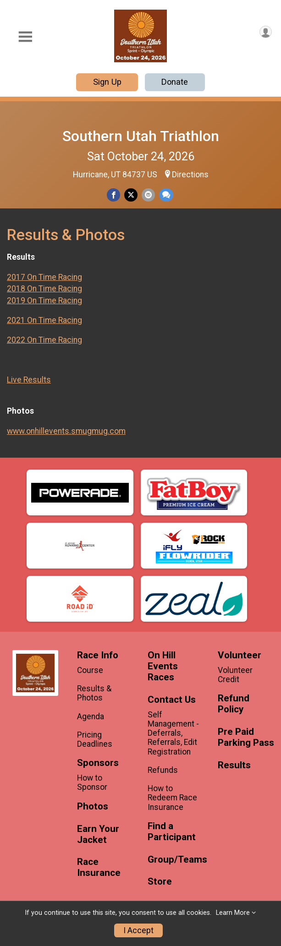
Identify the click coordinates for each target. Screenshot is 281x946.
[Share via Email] (148, 195)
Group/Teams (176, 859)
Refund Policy (233, 704)
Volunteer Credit (235, 675)
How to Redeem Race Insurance (172, 797)
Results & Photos (94, 693)
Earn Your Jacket (98, 834)
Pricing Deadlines (94, 739)
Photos (92, 806)
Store (160, 881)
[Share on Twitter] (131, 195)
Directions (190, 174)
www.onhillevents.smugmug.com (66, 431)
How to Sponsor (92, 782)
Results (234, 765)
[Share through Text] (166, 195)
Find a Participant (172, 831)
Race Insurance (99, 867)
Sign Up (107, 82)
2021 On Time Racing (44, 320)
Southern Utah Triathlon (140, 136)
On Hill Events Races (163, 666)
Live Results (29, 379)
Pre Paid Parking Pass (246, 737)
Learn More (233, 913)
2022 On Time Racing (44, 339)
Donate (174, 82)
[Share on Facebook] (113, 195)
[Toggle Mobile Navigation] (25, 36)
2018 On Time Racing (44, 288)
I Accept (138, 930)
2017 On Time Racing (44, 277)
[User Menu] (265, 32)
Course (90, 670)
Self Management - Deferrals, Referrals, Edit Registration (173, 733)
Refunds (163, 770)
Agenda (90, 716)
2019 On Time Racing (44, 300)
